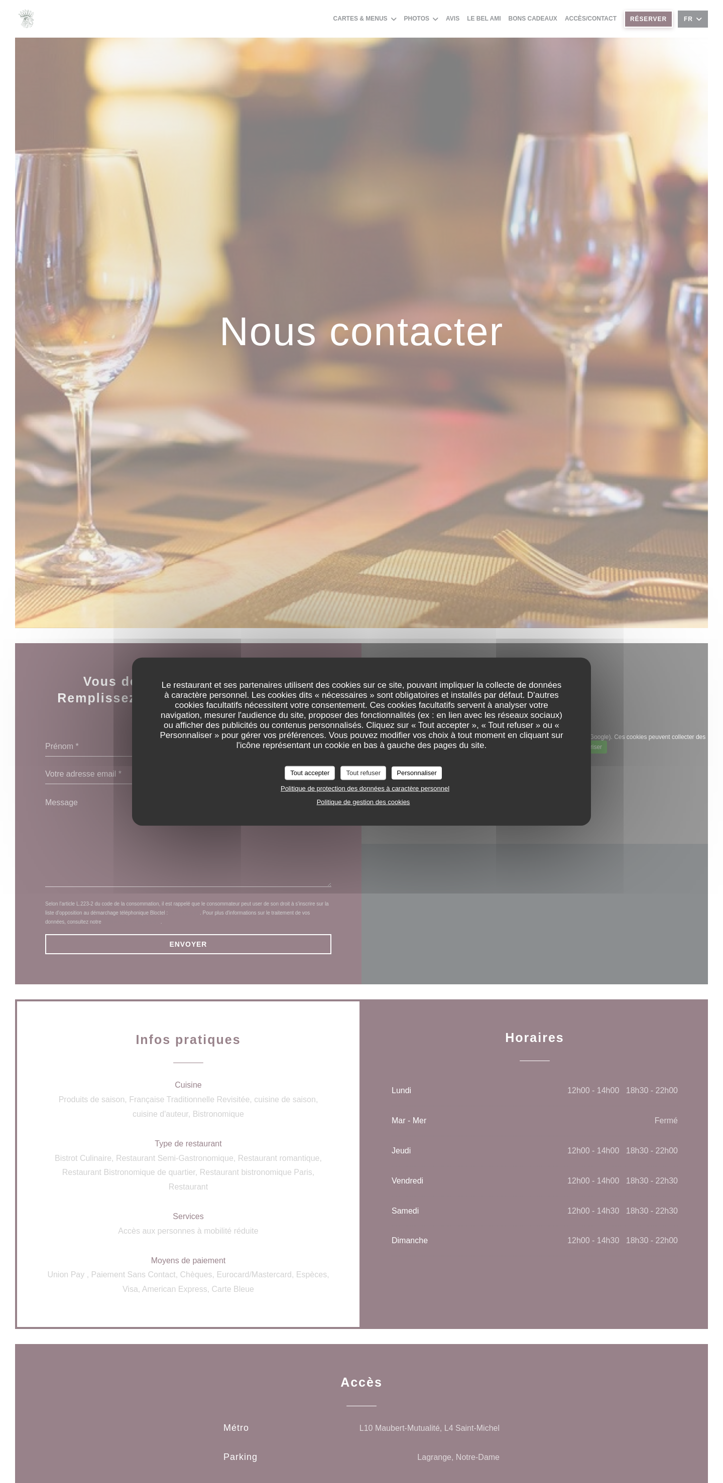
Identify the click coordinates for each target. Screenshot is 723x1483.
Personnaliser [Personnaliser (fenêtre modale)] (417, 773)
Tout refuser (363, 773)
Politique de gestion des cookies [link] (363, 801)
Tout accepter (309, 773)
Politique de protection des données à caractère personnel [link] (365, 788)
